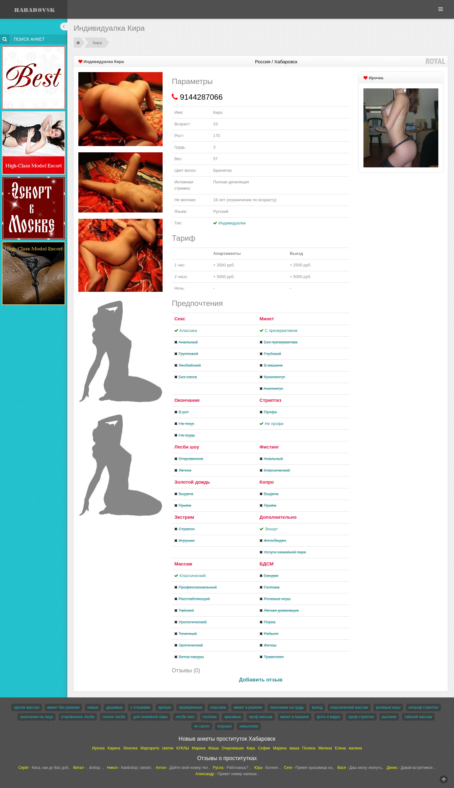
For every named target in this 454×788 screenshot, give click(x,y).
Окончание (187, 400)
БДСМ (266, 563)
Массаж (183, 563)
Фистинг (269, 446)
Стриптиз (270, 400)
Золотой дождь (192, 482)
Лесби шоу (186, 446)
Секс (179, 318)
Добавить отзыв (261, 680)
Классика (188, 330)
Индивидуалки (232, 223)
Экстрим (184, 517)
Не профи (274, 423)
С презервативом (281, 330)
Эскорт (271, 529)
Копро (266, 482)
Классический (193, 575)
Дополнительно (277, 517)
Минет (266, 318)
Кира (97, 42)
